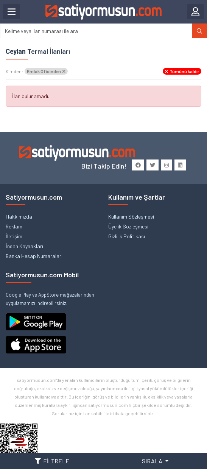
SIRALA (152, 460)
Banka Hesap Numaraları (34, 256)
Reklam (14, 226)
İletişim (14, 236)
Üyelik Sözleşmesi (128, 226)
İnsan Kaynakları (24, 246)
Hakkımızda (19, 216)
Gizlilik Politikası (126, 236)
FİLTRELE (52, 460)
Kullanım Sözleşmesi (131, 216)
